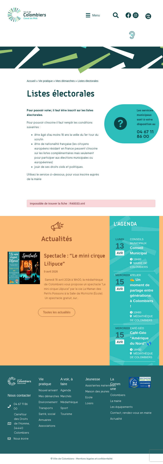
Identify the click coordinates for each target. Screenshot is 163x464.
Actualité (116, 418)
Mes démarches (65, 80)
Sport (64, 408)
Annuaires (45, 419)
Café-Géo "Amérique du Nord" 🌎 (140, 338)
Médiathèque (69, 402)
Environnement (48, 402)
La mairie (115, 401)
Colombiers (117, 395)
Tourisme (66, 413)
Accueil (31, 80)
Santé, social (47, 413)
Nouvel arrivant (48, 390)
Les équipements (121, 406)
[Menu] (92, 15)
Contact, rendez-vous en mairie (131, 412)
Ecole (89, 397)
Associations (47, 425)
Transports (46, 408)
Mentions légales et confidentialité (94, 458)
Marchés (65, 396)
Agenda (65, 390)
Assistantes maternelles (100, 385)
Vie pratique (45, 80)
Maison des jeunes (97, 391)
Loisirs (89, 403)
